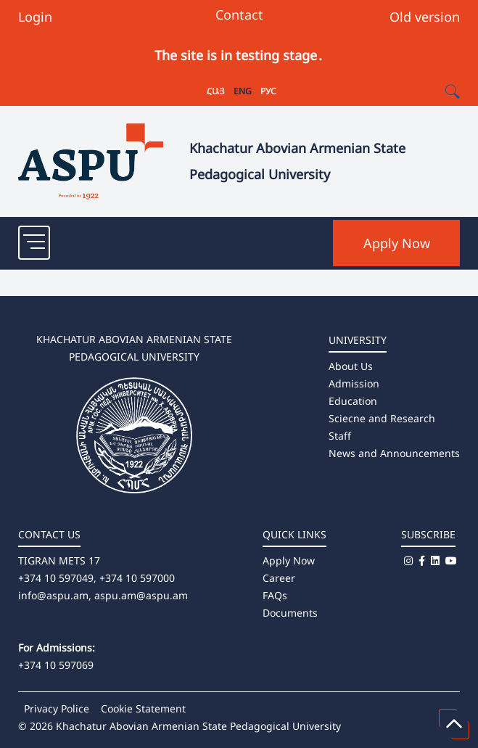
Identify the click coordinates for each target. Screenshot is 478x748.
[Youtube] (451, 560)
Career (279, 578)
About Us (351, 366)
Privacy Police (56, 708)
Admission (354, 383)
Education (353, 401)
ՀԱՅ (216, 91)
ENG (243, 91)
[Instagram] (408, 560)
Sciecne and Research (382, 418)
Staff (340, 436)
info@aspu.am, (54, 595)
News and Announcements (394, 453)
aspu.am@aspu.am (141, 595)
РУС (268, 91)
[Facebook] (422, 560)
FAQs (275, 595)
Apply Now (396, 243)
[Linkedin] (435, 560)
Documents (290, 613)
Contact (239, 14)
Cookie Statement (143, 708)
